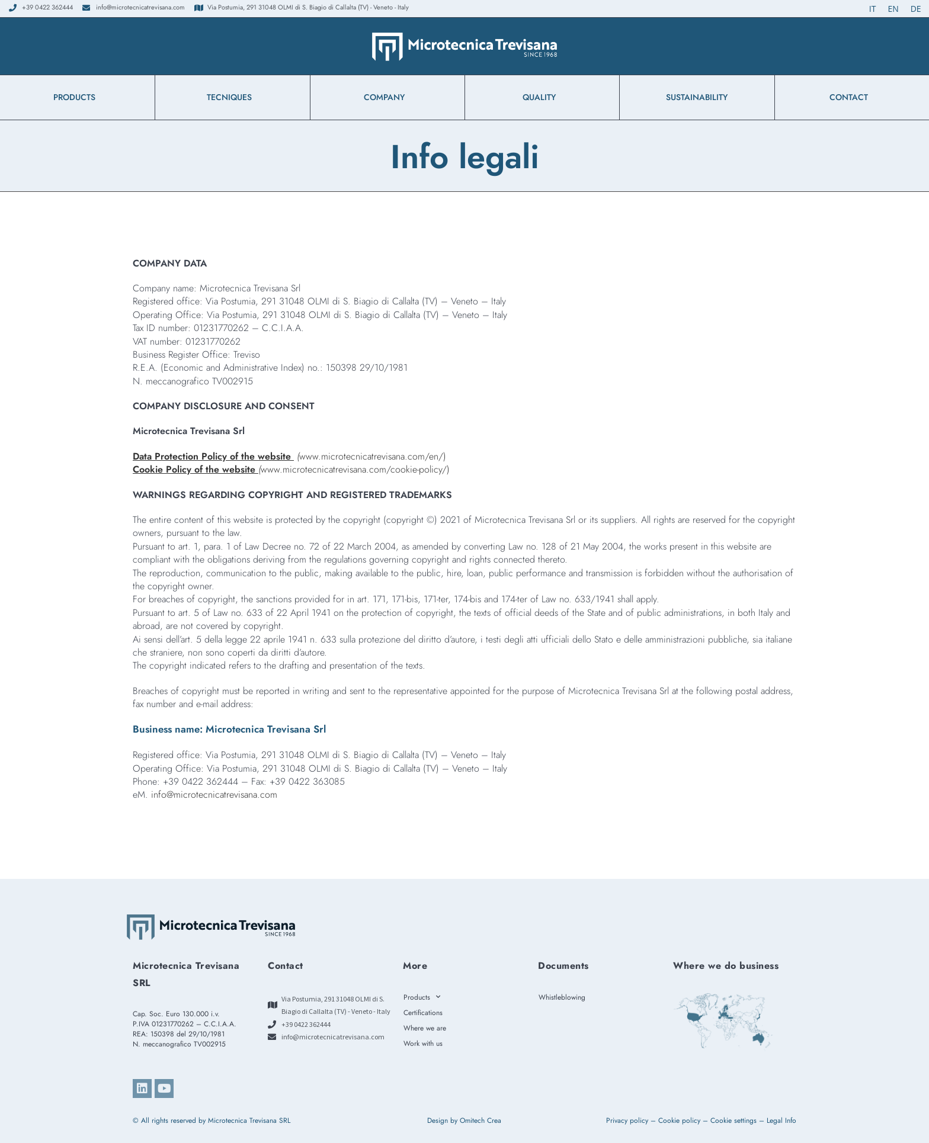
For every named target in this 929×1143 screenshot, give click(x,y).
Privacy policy (627, 1120)
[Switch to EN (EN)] (893, 9)
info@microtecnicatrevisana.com (214, 794)
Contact (851, 97)
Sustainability (697, 97)
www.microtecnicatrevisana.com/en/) (289, 456)
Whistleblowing (565, 997)
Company (387, 97)
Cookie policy (679, 1120)
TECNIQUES (232, 97)
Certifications (423, 1012)
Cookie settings (733, 1120)
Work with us (423, 1043)
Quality (542, 97)
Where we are (424, 1028)
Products (77, 97)
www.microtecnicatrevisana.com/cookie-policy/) (291, 469)
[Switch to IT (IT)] (872, 9)
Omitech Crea (480, 1120)
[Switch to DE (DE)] (916, 9)
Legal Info (781, 1120)
